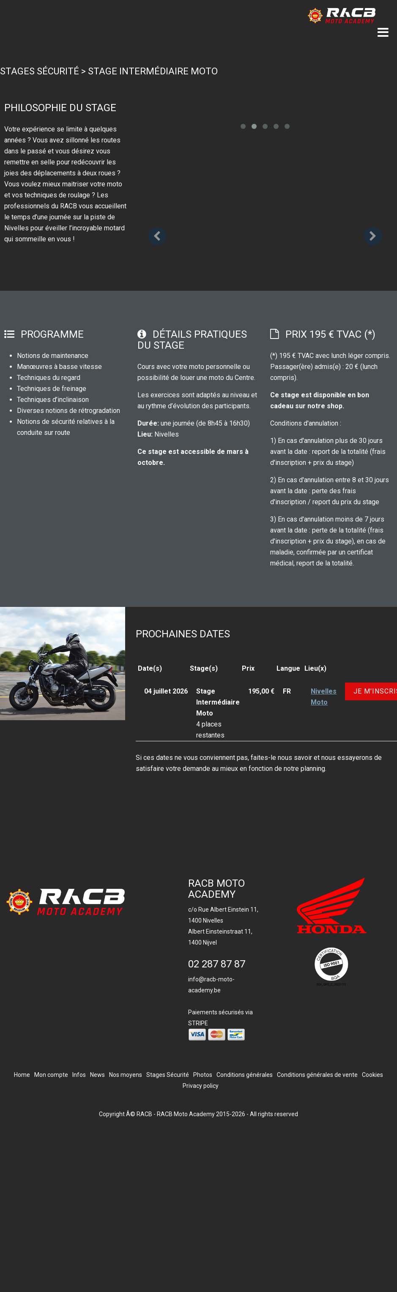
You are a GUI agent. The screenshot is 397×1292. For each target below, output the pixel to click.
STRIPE (198, 1023)
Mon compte (51, 1074)
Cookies (372, 1074)
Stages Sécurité (39, 71)
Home (22, 1074)
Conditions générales (244, 1074)
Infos (79, 1074)
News (97, 1074)
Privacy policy (201, 1085)
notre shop (324, 406)
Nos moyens (125, 1074)
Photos (202, 1074)
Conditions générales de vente (317, 1074)
